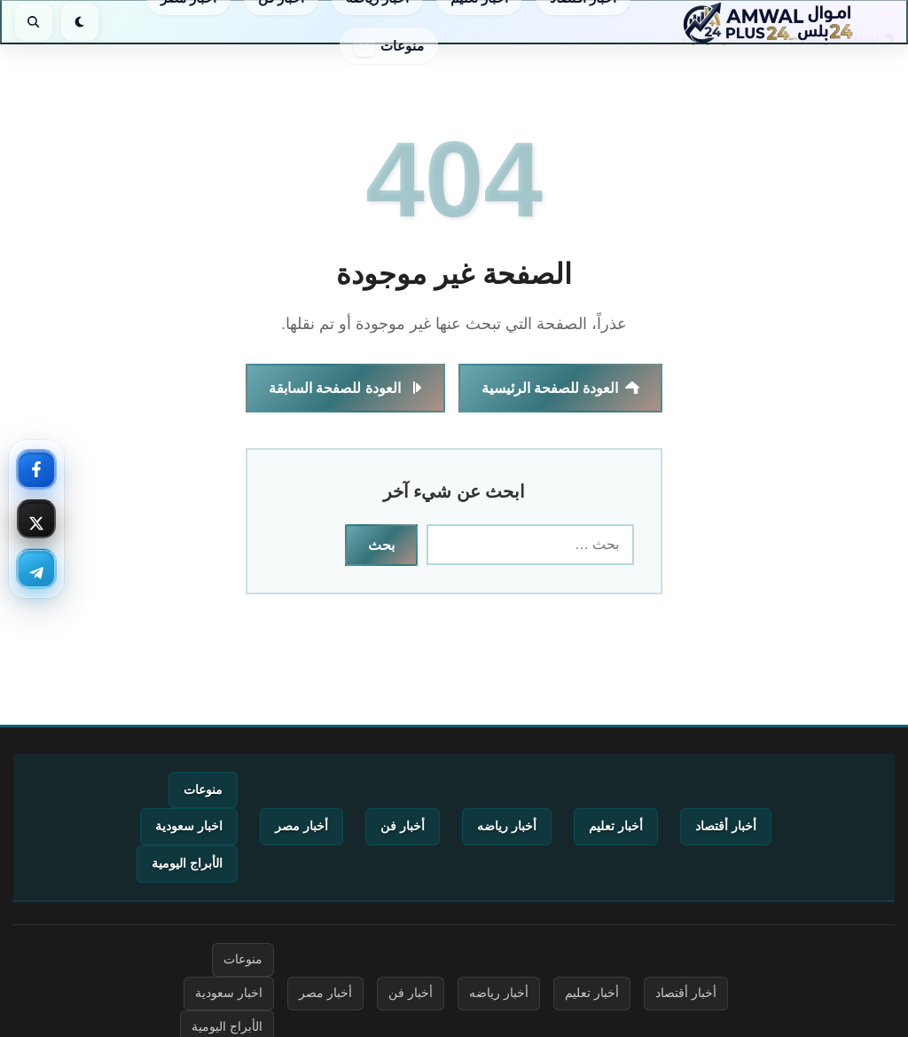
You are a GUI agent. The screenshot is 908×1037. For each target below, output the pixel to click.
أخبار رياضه (506, 826)
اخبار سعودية (189, 826)
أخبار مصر (301, 826)
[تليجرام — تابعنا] (36, 568)
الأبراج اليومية (187, 863)
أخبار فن (402, 826)
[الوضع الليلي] (79, 22)
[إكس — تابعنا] (36, 518)
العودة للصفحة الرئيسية (560, 388)
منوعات (402, 45)
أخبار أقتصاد (725, 826)
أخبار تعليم (616, 826)
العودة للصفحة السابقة (345, 388)
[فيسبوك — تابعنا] (36, 469)
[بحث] (33, 22)
